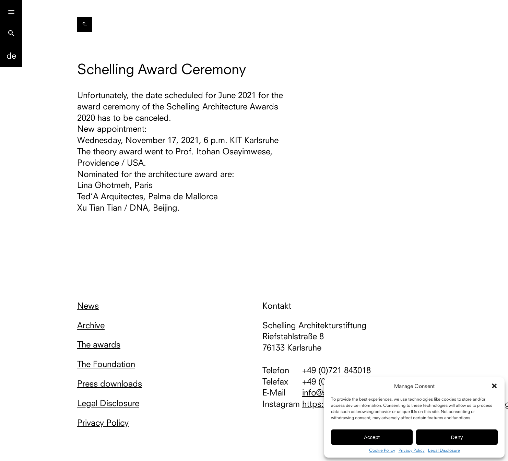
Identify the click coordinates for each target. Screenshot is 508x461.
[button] (494, 385)
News (88, 305)
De (11, 55)
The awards (98, 344)
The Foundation (106, 364)
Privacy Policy (412, 450)
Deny (457, 437)
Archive (91, 325)
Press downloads (109, 383)
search (11, 33)
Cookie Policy (382, 450)
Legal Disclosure (444, 450)
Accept (372, 437)
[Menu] (11, 11)
